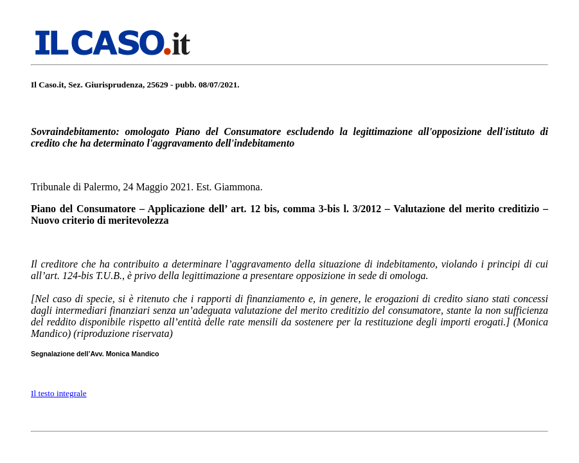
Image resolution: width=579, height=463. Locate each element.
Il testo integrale (59, 393)
